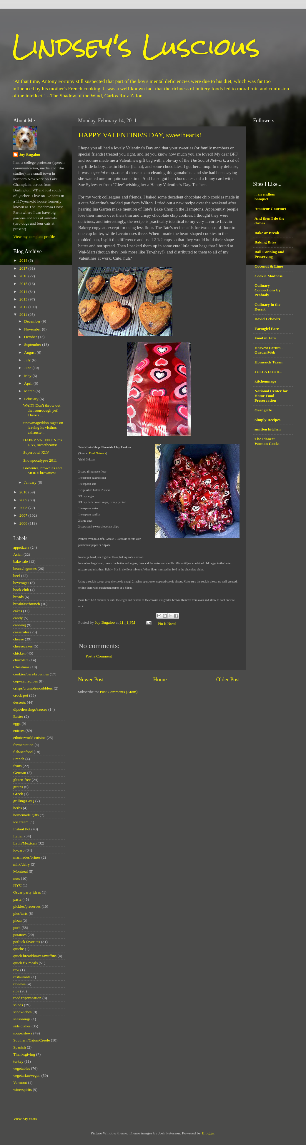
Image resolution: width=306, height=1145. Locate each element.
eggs (17, 723)
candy (18, 618)
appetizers (21, 547)
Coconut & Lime (269, 266)
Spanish (19, 1047)
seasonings (22, 1019)
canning (19, 625)
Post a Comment (99, 656)
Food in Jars (265, 338)
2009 (23, 500)
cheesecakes (23, 646)
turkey (18, 1061)
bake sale (20, 561)
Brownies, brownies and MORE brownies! (42, 470)
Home (160, 679)
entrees (18, 730)
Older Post (228, 679)
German (19, 772)
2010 (23, 492)
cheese (18, 639)
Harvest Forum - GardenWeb (269, 350)
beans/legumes (24, 568)
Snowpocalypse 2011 (40, 460)
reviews (19, 984)
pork (17, 927)
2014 (23, 291)
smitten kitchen (268, 429)
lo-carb (18, 850)
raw (16, 970)
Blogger (208, 1133)
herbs (17, 808)
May (28, 375)
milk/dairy (21, 864)
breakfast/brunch (26, 604)
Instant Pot (21, 829)
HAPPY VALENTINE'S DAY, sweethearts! (140, 135)
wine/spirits (22, 1089)
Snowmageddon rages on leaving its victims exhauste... (43, 427)
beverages (21, 582)
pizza (17, 920)
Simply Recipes (267, 420)
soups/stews (22, 1033)
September (33, 344)
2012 (23, 307)
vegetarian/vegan (26, 1075)
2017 (23, 268)
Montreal (20, 871)
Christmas (21, 667)
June (28, 367)
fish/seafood (23, 752)
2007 (23, 515)
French (18, 759)
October (31, 337)
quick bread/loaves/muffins (34, 956)
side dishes (22, 1026)
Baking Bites (265, 242)
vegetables (21, 1068)
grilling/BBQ (23, 801)
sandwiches (22, 1012)
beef (16, 575)
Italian (18, 836)
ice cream (21, 822)
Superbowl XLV (36, 452)
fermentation (23, 744)
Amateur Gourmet (270, 208)
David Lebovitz (267, 319)
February (31, 399)
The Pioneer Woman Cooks (267, 441)
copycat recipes (25, 681)
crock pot (20, 695)
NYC (17, 885)
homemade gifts (26, 815)
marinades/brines (26, 857)
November (33, 329)
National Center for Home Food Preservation (271, 396)
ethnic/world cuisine (29, 737)
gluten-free (22, 779)
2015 (23, 283)
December (32, 321)
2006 (23, 523)
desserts (19, 702)
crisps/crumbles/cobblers (33, 688)
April (29, 383)
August (30, 352)
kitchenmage (265, 381)
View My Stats (25, 1118)
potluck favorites (26, 941)
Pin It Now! (167, 623)
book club (21, 589)
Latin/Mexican (24, 843)
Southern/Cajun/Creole (31, 1040)
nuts (16, 878)
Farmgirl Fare (267, 328)
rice (16, 991)
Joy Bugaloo (29, 154)
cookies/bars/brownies (31, 674)
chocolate (21, 660)
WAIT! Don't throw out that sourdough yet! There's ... (42, 410)
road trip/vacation (27, 998)
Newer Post (91, 679)
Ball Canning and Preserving (269, 254)
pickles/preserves (27, 906)
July (28, 360)
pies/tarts (20, 913)
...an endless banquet (265, 196)
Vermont (20, 1082)
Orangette (263, 410)
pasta (17, 899)
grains (18, 787)
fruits (17, 766)
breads (18, 597)
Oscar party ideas (27, 892)
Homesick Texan (268, 362)
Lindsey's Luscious (136, 46)
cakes (17, 611)
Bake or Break (267, 233)
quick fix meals (25, 963)
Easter (18, 716)
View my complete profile (34, 236)
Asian (18, 554)
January (30, 482)
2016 (23, 276)
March (30, 391)
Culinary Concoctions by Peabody (267, 290)
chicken (19, 653)
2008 (23, 507)
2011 (23, 314)
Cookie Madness (268, 276)
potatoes (19, 934)
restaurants (21, 977)
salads (18, 1005)
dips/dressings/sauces (30, 709)
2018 (23, 260)
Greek (18, 794)
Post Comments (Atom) (118, 692)
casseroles (21, 632)
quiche (18, 949)
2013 (23, 299)
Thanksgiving (24, 1054)
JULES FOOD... (268, 372)
